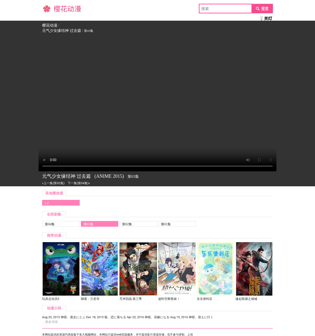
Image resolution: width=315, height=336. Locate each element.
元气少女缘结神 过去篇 (61, 31)
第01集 (166, 224)
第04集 (50, 224)
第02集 (127, 224)
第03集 (89, 224)
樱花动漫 (49, 8)
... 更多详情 (50, 322)
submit (262, 8)
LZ (47, 203)
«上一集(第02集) (53, 183)
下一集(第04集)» (79, 183)
